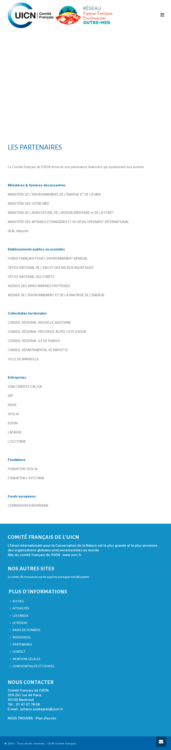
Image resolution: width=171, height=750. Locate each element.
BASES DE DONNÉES (25, 630)
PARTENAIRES (21, 644)
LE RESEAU (18, 623)
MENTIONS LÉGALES (25, 659)
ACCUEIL (17, 601)
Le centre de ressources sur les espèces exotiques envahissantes (48, 577)
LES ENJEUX (19, 615)
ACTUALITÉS (19, 608)
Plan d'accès (46, 718)
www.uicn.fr (72, 555)
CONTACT (17, 651)
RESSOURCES (20, 637)
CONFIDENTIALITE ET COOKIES (32, 666)
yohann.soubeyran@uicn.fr (41, 709)
